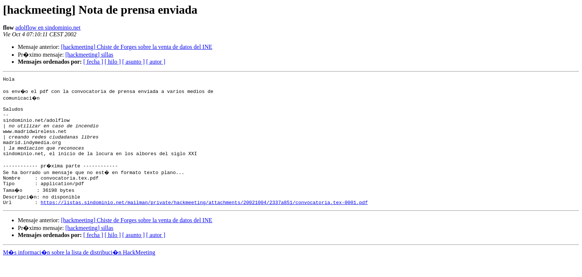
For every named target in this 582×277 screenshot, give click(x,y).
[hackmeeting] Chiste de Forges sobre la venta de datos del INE (136, 47)
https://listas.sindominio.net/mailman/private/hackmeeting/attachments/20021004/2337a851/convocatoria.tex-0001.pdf (203, 220)
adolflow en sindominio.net (48, 27)
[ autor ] (156, 62)
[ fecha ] (93, 62)
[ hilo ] (113, 62)
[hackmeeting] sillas (89, 54)
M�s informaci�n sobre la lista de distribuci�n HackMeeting (79, 270)
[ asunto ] (133, 62)
